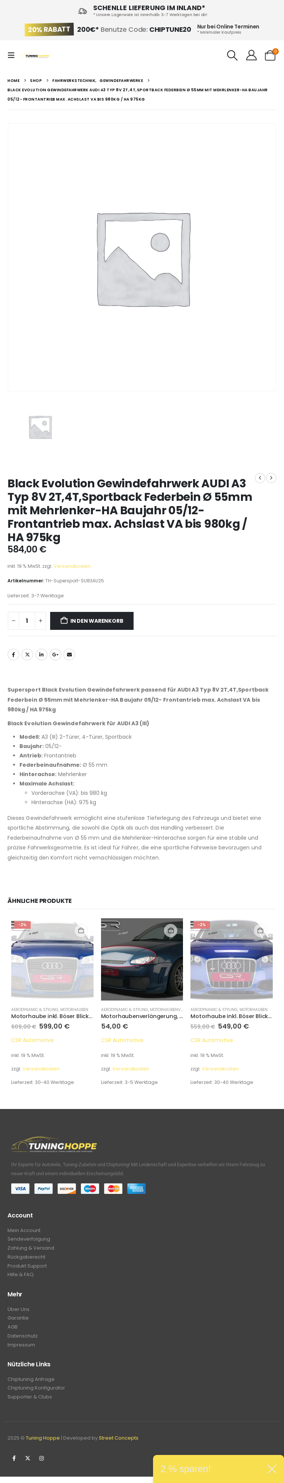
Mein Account (23, 1230)
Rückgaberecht (26, 1258)
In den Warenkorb (96, 621)
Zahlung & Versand (30, 1249)
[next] (271, 478)
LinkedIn (42, 655)
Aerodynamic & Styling (34, 1009)
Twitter (27, 655)
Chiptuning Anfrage (31, 1384)
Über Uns (18, 1312)
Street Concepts (118, 1444)
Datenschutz (22, 1340)
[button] (13, 55)
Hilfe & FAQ (20, 1277)
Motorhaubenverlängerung (179, 1009)
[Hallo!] (251, 55)
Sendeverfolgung (28, 1240)
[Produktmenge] (27, 621)
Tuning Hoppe (43, 1444)
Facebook (13, 655)
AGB (12, 1331)
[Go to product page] (52, 959)
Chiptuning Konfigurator (36, 1393)
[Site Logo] (34, 55)
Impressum (21, 1349)
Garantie (18, 1321)
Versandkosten (72, 566)
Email (69, 655)
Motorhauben (74, 1009)
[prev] (260, 478)
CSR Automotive (32, 1040)
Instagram (41, 1464)
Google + (55, 655)
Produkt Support (27, 1268)
